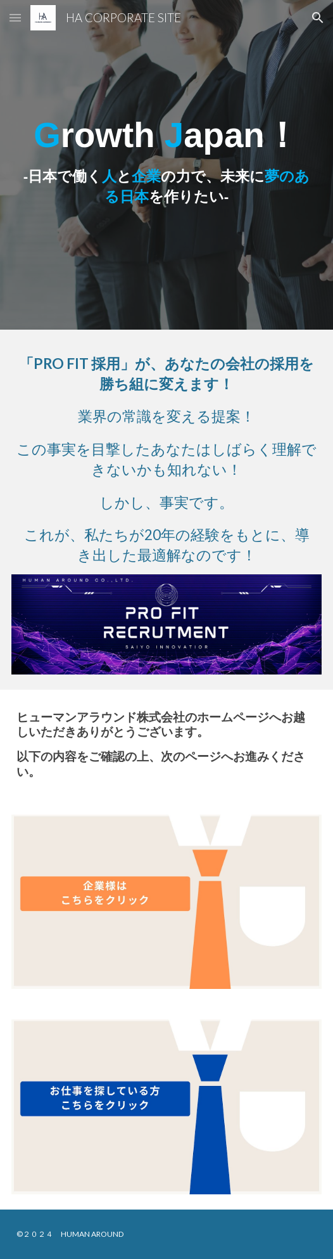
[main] (166, 165)
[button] (15, 17)
